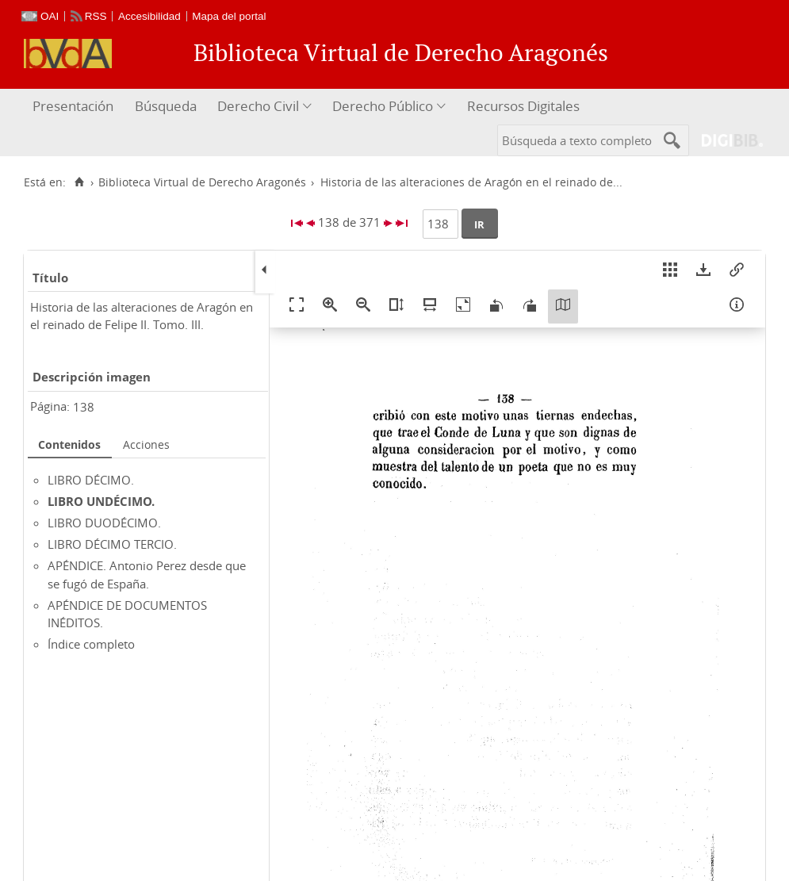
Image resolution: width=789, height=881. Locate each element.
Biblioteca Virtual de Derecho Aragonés (202, 182)
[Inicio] (79, 182)
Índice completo (91, 644)
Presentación (73, 106)
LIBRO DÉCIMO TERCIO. (112, 544)
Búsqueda (166, 106)
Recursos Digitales (523, 106)
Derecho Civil (258, 106)
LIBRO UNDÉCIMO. (101, 501)
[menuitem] (75, 106)
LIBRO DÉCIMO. (91, 480)
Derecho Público (382, 106)
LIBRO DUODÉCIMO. (104, 523)
